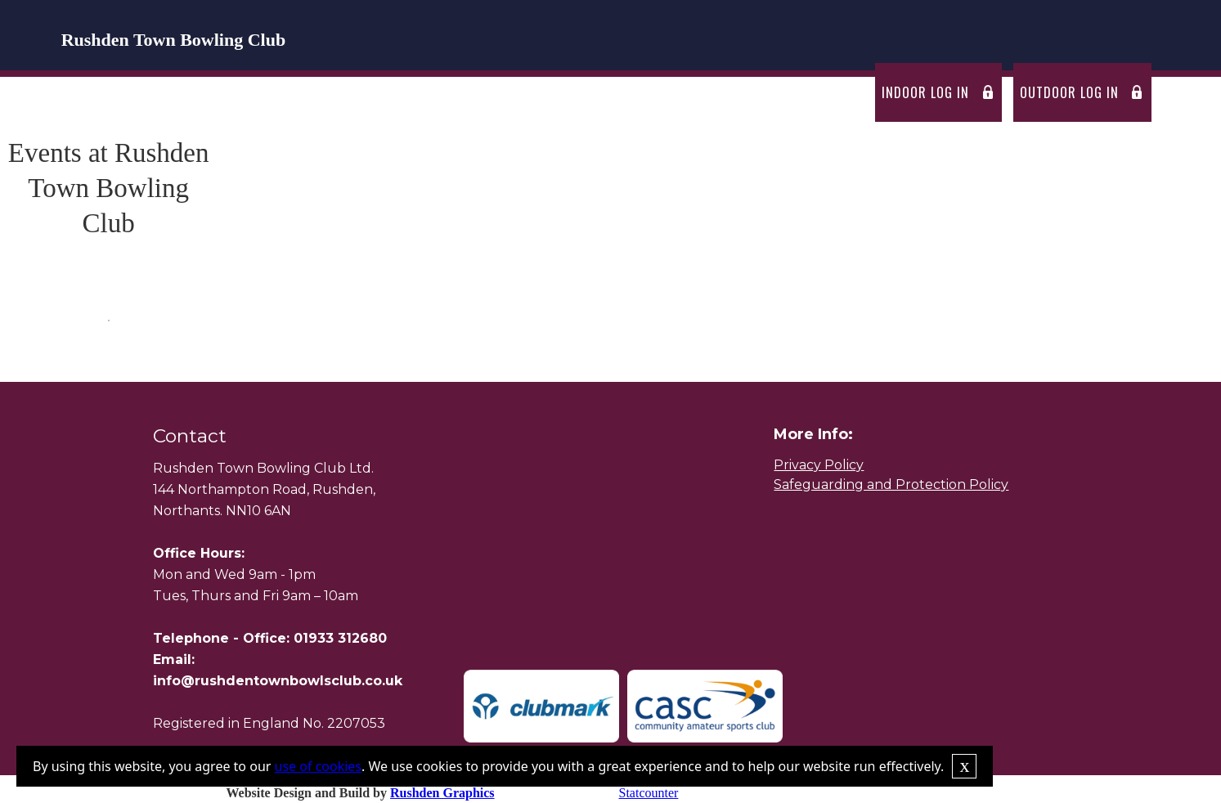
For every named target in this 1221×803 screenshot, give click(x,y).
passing (762, 92)
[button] (320, 92)
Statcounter (649, 793)
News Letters (673, 92)
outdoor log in (1069, 92)
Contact (836, 92)
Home (242, 92)
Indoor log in (925, 92)
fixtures (409, 92)
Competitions (565, 92)
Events (480, 92)
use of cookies (318, 766)
